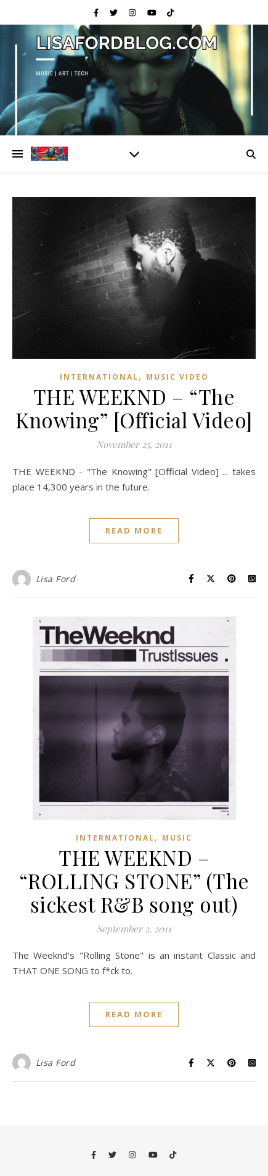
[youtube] (152, 12)
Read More (134, 530)
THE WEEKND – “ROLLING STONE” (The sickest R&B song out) (134, 881)
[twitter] (115, 12)
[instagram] (133, 12)
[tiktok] (170, 12)
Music (177, 838)
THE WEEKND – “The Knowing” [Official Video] (134, 408)
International (99, 377)
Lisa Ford (56, 579)
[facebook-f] (97, 12)
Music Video (177, 377)
